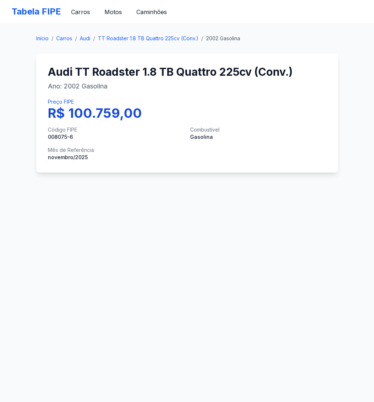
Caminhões (151, 12)
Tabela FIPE (36, 11)
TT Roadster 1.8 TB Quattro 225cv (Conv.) (148, 38)
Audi (85, 38)
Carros (80, 12)
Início (42, 38)
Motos (113, 12)
